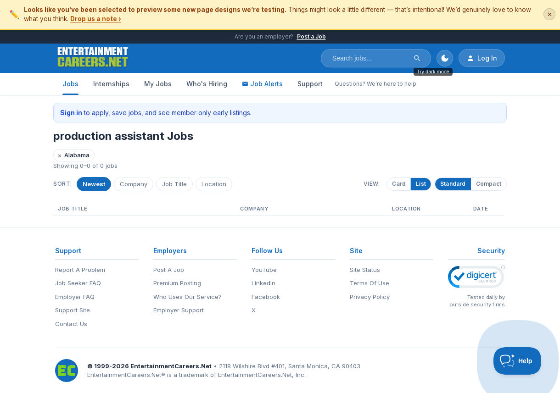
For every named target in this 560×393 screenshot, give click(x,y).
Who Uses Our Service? (187, 296)
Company (133, 184)
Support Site (72, 310)
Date (480, 208)
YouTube (264, 269)
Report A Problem (80, 269)
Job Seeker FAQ (78, 283)
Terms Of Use (369, 283)
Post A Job (168, 269)
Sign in (71, 112)
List (419, 183)
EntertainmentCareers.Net (171, 366)
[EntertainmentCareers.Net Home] (93, 58)
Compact (488, 183)
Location (214, 184)
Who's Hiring (206, 84)
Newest (94, 184)
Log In (481, 58)
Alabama (73, 155)
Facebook (266, 296)
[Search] (417, 58)
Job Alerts (262, 84)
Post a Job (311, 36)
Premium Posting (177, 283)
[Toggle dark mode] (445, 58)
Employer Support (178, 310)
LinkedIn (263, 283)
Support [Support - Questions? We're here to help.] (310, 84)
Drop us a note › (95, 18)
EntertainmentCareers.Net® (126, 374)
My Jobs (158, 84)
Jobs (70, 84)
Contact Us (71, 323)
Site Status (365, 269)
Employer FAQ (75, 296)
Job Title (174, 184)
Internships (111, 84)
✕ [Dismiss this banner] (549, 14)
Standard (453, 183)
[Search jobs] (370, 58)
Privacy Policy (370, 296)
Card (397, 183)
